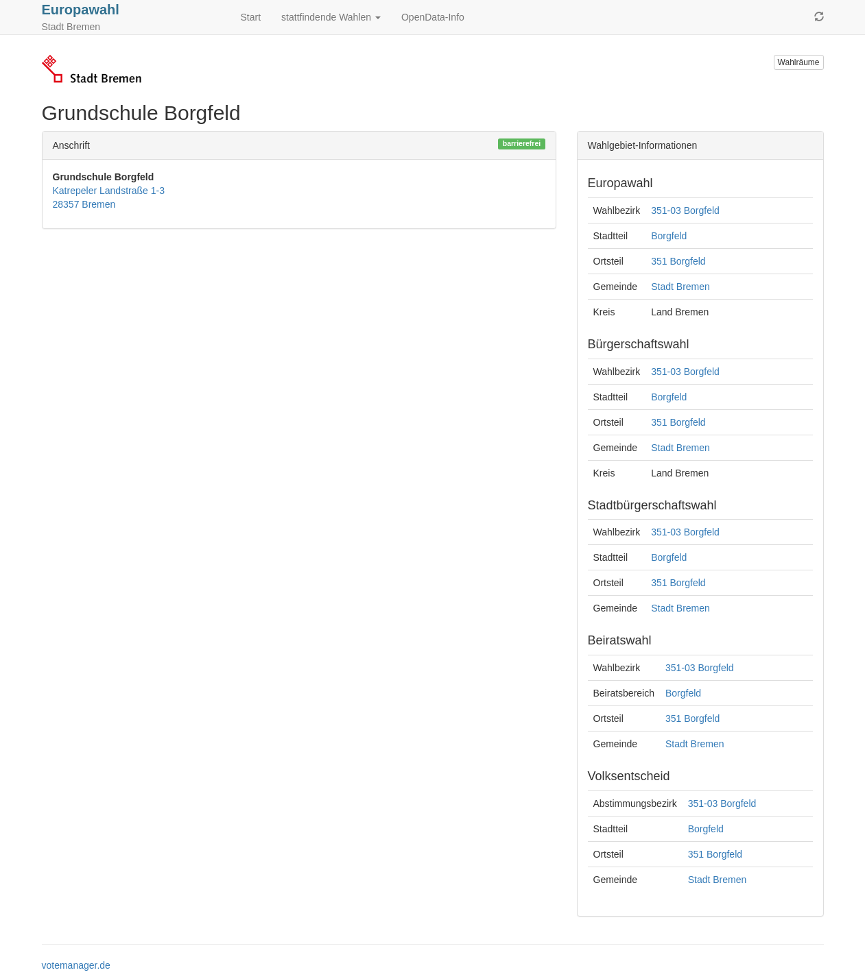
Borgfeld (669, 235)
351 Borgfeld (678, 261)
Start (251, 17)
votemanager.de (76, 965)
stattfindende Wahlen (331, 17)
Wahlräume (799, 62)
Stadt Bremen (680, 286)
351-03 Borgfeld (685, 210)
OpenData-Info (432, 17)
